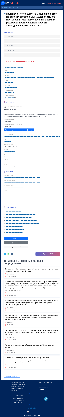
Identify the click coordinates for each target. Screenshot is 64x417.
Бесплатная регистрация (54, 3)
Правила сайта (43, 387)
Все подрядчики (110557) (12, 376)
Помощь (41, 389)
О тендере (10, 41)
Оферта (41, 385)
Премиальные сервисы (17, 388)
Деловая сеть (14, 390)
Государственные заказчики (18, 384)
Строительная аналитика (17, 386)
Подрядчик (10, 36)
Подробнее (16, 238)
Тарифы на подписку (45, 382)
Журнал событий (16, 247)
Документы (10, 50)
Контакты (10, 45)
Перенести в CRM (48, 254)
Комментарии (11, 55)
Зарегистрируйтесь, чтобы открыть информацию (19, 130)
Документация (16, 243)
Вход (43, 3)
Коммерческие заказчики (17, 382)
